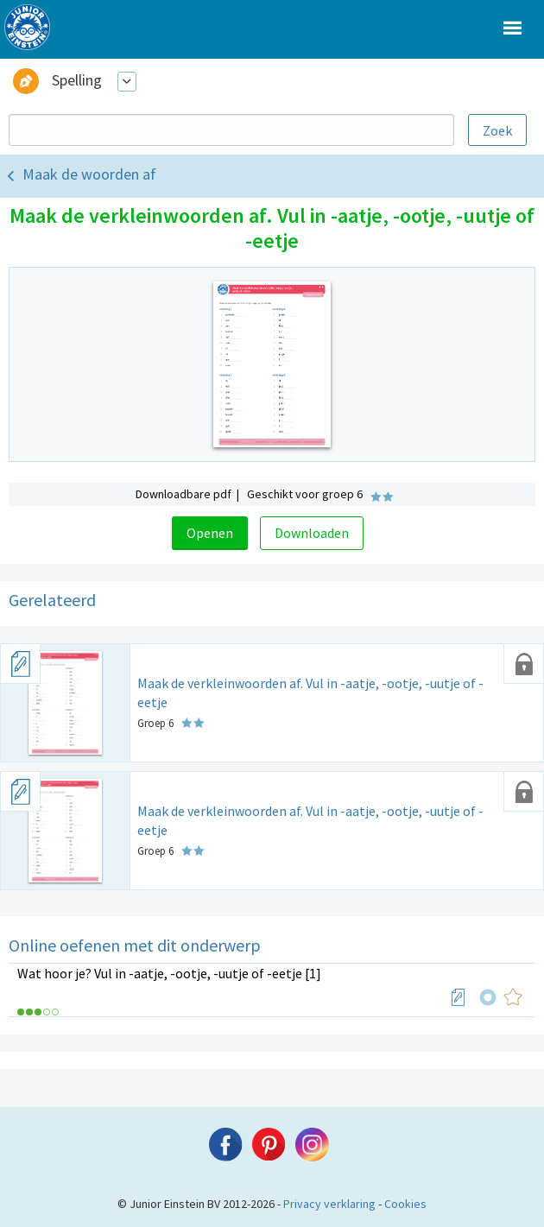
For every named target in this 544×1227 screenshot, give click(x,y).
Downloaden (312, 532)
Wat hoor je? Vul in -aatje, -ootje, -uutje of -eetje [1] (169, 973)
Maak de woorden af (89, 174)
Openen (210, 532)
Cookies (405, 1203)
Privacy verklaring (329, 1203)
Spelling (77, 80)
